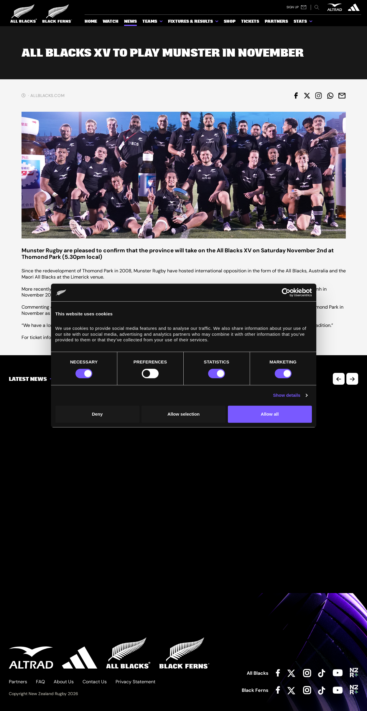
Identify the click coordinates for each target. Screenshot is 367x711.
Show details (286, 395)
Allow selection (183, 414)
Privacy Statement (135, 682)
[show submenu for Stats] (311, 22)
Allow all (270, 414)
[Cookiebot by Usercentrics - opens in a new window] (286, 292)
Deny (97, 414)
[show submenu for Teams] (161, 22)
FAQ (40, 682)
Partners (18, 682)
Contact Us (95, 682)
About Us (64, 682)
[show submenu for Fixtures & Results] (217, 22)
